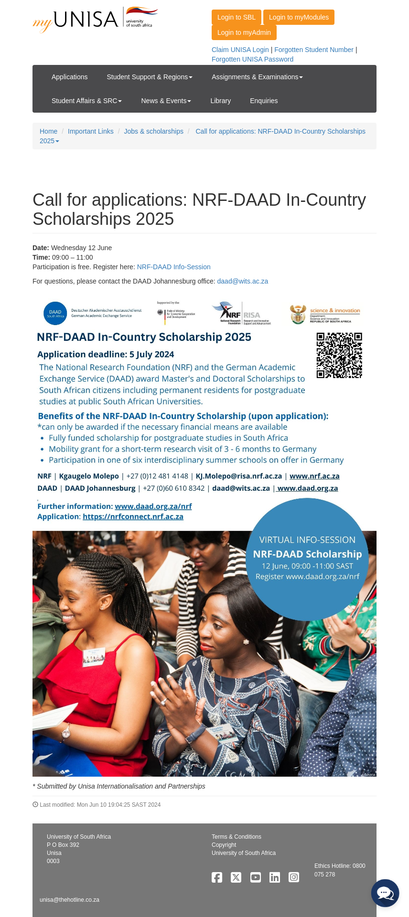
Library (220, 101)
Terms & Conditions (236, 836)
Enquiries (264, 101)
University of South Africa (244, 853)
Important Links (91, 131)
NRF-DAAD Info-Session (174, 267)
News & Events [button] (166, 101)
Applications (70, 77)
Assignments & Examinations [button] (257, 77)
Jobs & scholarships (153, 131)
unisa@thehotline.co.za (69, 899)
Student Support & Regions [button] (150, 77)
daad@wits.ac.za (243, 281)
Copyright (224, 845)
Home (48, 131)
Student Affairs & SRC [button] (87, 101)
